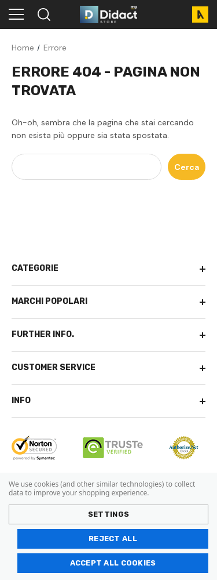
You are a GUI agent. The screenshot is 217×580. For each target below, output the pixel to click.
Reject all (113, 538)
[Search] (43, 14)
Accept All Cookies (113, 563)
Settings (108, 514)
